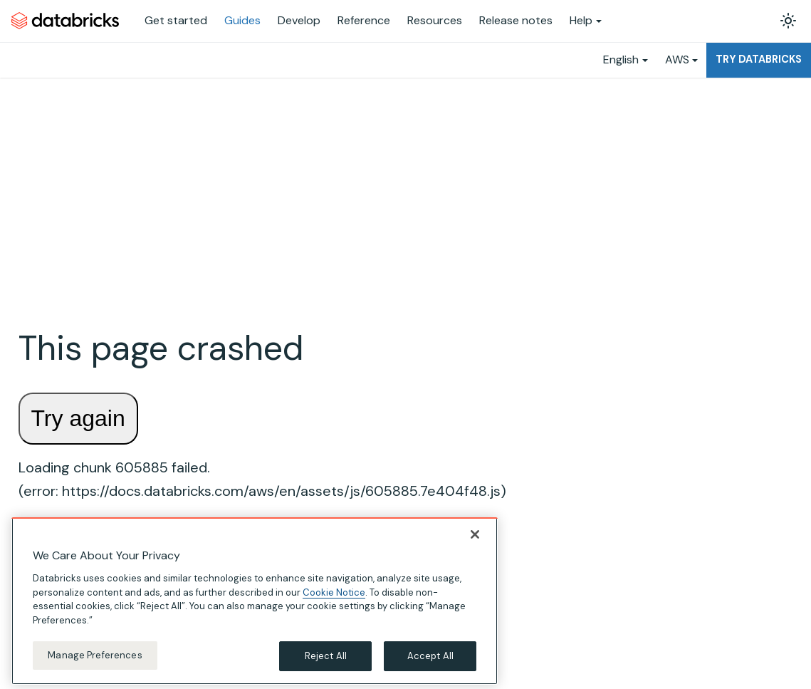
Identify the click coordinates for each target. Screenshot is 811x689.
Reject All (326, 666)
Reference (364, 20)
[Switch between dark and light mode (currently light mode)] (788, 20)
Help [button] (581, 20)
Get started (176, 20)
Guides (242, 20)
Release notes (516, 20)
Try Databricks (759, 59)
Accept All (430, 666)
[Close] (475, 544)
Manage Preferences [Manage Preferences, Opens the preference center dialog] (95, 665)
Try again (78, 418)
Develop (299, 20)
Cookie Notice (334, 602)
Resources (434, 20)
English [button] (621, 59)
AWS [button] (677, 59)
